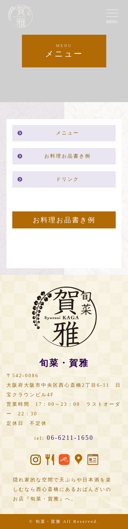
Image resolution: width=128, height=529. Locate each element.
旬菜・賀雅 (48, 521)
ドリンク (67, 179)
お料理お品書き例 (67, 156)
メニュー (67, 132)
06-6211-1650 (70, 437)
